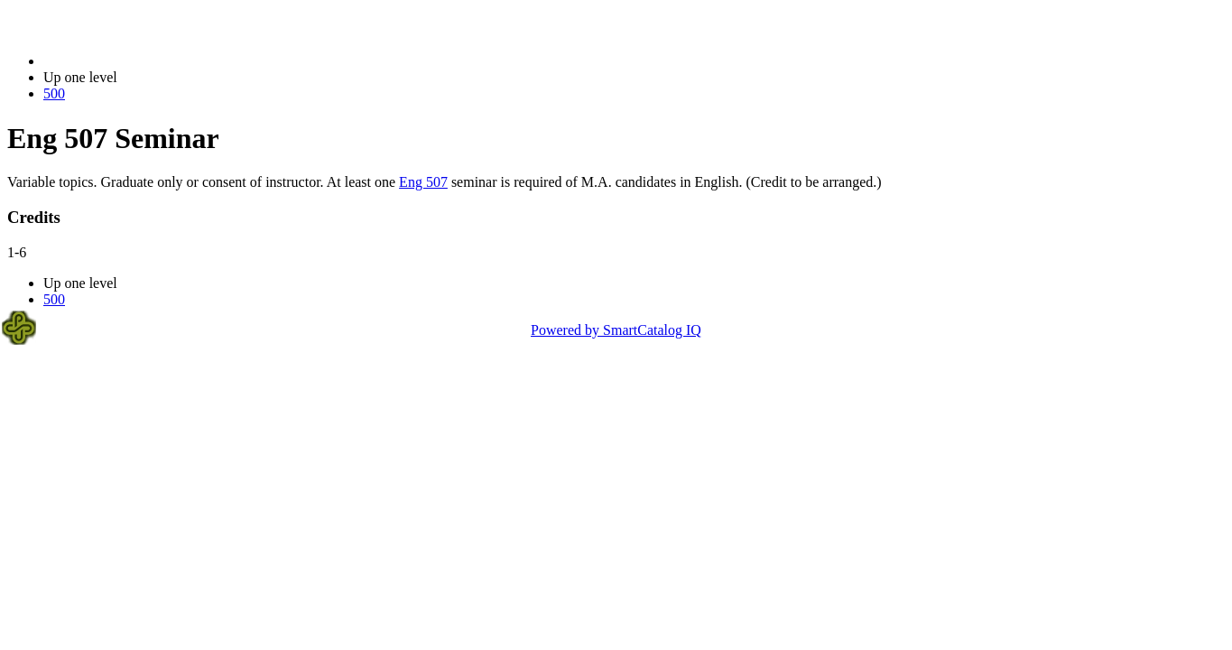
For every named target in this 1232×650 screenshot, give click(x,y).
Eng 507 (423, 182)
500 (54, 93)
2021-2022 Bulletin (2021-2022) (137, 61)
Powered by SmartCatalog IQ (616, 330)
